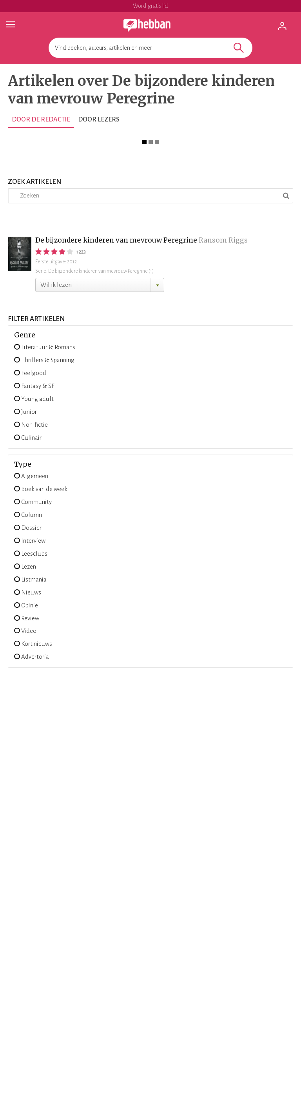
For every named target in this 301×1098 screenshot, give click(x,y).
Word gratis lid (150, 6)
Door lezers (99, 119)
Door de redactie (41, 119)
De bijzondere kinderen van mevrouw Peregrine (116, 240)
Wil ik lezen (56, 284)
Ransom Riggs (223, 240)
